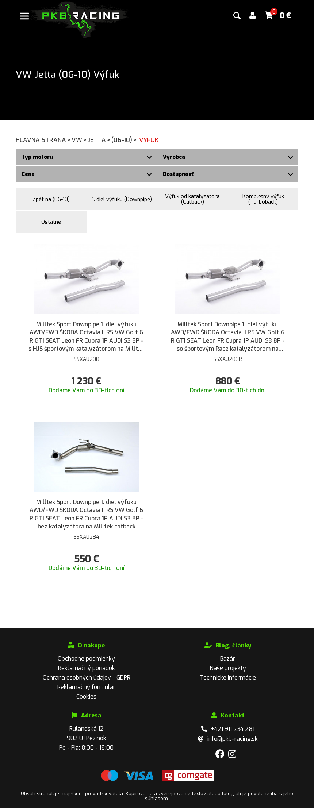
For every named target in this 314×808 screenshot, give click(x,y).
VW (80, 140)
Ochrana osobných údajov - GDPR (86, 677)
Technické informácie (228, 677)
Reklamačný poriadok (86, 668)
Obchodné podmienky (86, 658)
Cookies (86, 696)
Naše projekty (228, 668)
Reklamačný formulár (86, 687)
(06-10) (124, 140)
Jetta (99, 140)
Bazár (227, 658)
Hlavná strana (44, 140)
